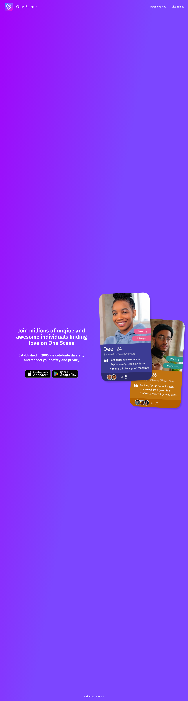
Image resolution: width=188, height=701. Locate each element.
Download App (158, 6)
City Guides (178, 6)
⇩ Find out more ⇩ (94, 696)
